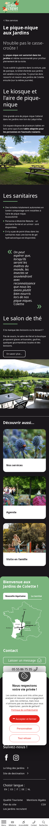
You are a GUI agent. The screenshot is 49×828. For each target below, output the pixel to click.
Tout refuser (24, 738)
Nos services (11, 20)
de (23, 789)
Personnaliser (24, 728)
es (11, 789)
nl (29, 789)
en (5, 789)
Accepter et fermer (26, 719)
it (17, 789)
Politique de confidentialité (24, 710)
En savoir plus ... (14, 353)
